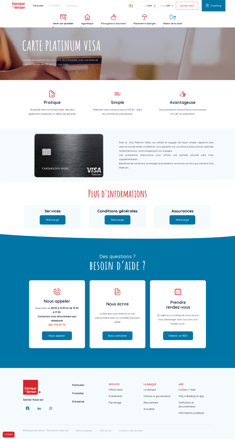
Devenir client (187, 5)
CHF (168, 6)
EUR (150, 6)
